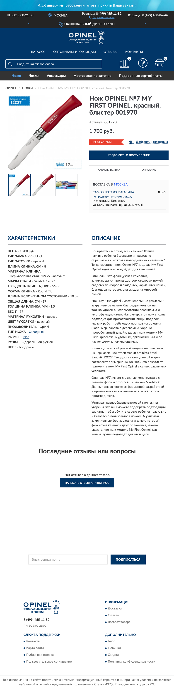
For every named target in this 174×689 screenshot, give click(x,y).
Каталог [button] (38, 52)
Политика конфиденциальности (131, 661)
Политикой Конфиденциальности (109, 569)
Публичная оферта (40, 655)
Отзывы (111, 52)
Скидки (113, 655)
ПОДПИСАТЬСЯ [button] (128, 559)
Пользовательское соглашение (49, 661)
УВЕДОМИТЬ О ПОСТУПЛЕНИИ (129, 155)
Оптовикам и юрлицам (74, 52)
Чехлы (34, 76)
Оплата (113, 615)
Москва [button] (121, 184)
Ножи (16, 76)
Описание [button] (149, 170)
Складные (36, 332)
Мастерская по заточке (92, 76)
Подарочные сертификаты (140, 76)
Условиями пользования (83, 573)
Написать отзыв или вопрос (87, 483)
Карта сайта (35, 648)
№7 (26, 337)
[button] (101, 17)
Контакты (134, 52)
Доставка (115, 608)
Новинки (114, 648)
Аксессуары (56, 76)
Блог (111, 641)
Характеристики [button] (109, 170)
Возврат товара (119, 622)
